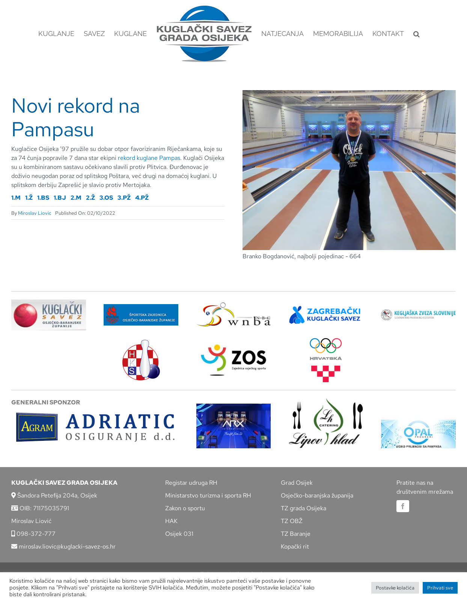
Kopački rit (295, 546)
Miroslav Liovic (34, 213)
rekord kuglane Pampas (149, 158)
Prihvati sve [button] (440, 588)
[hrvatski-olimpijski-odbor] (326, 341)
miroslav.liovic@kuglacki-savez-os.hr (63, 546)
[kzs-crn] (418, 312)
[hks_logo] (141, 343)
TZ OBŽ (292, 521)
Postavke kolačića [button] (395, 588)
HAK (171, 521)
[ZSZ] (141, 307)
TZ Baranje (295, 534)
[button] (416, 34)
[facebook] (402, 506)
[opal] (418, 423)
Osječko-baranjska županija (317, 495)
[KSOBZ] (48, 302)
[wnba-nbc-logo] (233, 305)
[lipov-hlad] (326, 401)
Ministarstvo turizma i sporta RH (208, 495)
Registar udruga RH (191, 483)
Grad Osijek (297, 483)
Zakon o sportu (185, 508)
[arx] (233, 406)
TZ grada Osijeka (303, 508)
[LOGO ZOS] (233, 345)
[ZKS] (326, 308)
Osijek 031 (179, 534)
